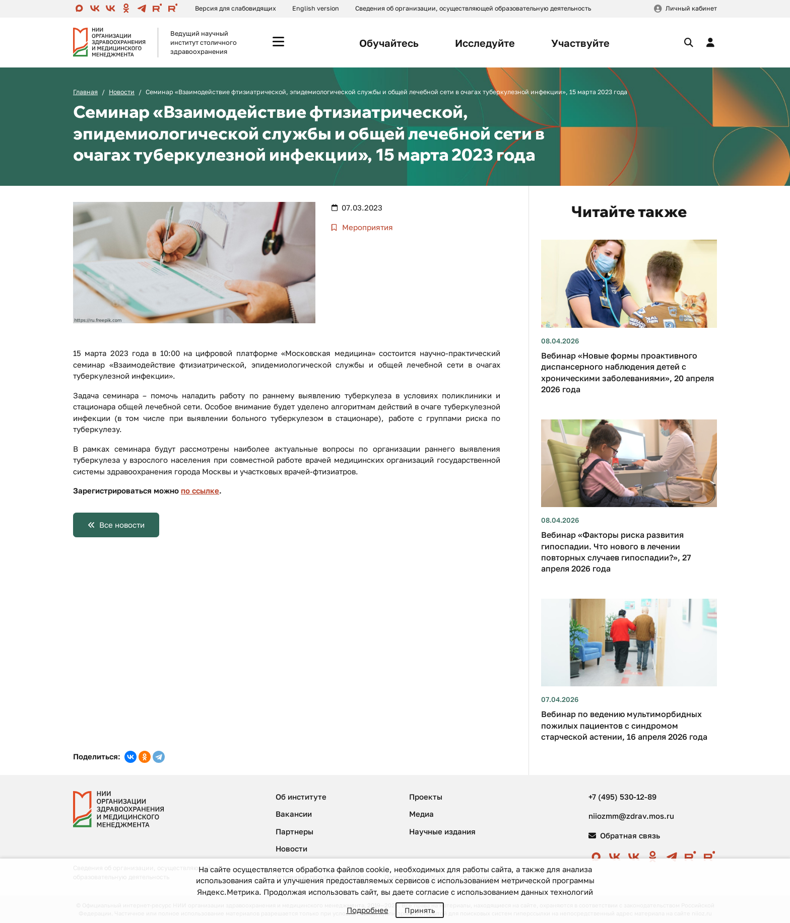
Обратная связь (624, 835)
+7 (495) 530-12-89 (622, 796)
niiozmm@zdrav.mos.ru (631, 815)
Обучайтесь (389, 43)
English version (315, 8)
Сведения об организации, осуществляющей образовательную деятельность (473, 8)
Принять (420, 910)
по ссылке (200, 490)
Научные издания (442, 831)
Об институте (301, 796)
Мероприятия (366, 227)
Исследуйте (485, 43)
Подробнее (367, 909)
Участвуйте (580, 43)
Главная (85, 92)
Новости (122, 92)
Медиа (421, 813)
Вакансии (294, 813)
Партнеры (294, 831)
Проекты (425, 796)
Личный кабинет (691, 8)
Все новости (122, 524)
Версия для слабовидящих (235, 8)
